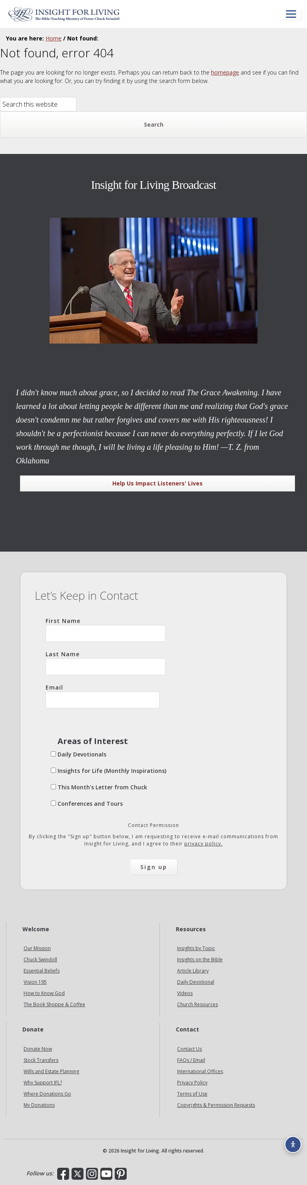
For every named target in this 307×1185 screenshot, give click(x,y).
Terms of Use (192, 1093)
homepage (225, 72)
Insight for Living (64, 14)
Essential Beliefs (42, 970)
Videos (185, 993)
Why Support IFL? (43, 1082)
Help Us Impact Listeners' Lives (157, 483)
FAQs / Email (191, 1060)
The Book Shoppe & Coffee (54, 1004)
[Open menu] (291, 14)
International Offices (200, 1071)
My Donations (39, 1105)
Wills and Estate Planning (51, 1071)
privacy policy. (203, 843)
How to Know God (44, 993)
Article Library (193, 970)
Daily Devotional (195, 982)
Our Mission (37, 948)
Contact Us (189, 1048)
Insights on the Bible (200, 959)
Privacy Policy (192, 1082)
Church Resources (197, 1004)
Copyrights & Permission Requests (216, 1105)
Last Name (105, 662)
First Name (105, 629)
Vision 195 (35, 982)
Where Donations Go (47, 1093)
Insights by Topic (196, 948)
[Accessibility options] (293, 1144)
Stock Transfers (41, 1060)
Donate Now (38, 1048)
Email (102, 695)
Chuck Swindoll (40, 959)
